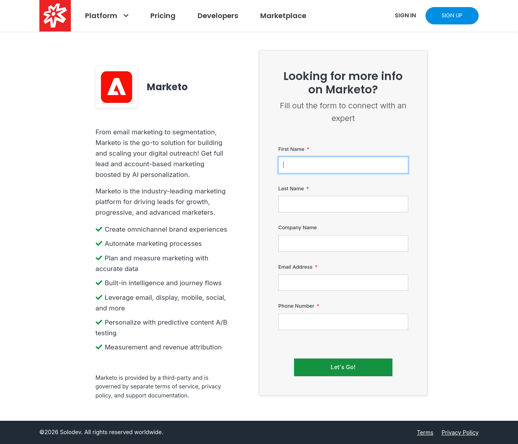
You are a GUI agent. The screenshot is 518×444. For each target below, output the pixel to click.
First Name (291, 149)
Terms (425, 432)
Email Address (295, 267)
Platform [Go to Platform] (101, 15)
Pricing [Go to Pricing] (163, 15)
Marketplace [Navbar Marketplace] (283, 15)
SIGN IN (405, 15)
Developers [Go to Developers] (218, 15)
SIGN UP (452, 15)
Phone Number (296, 306)
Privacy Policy (460, 432)
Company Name (297, 227)
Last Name (291, 188)
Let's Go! (343, 367)
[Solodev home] (55, 16)
